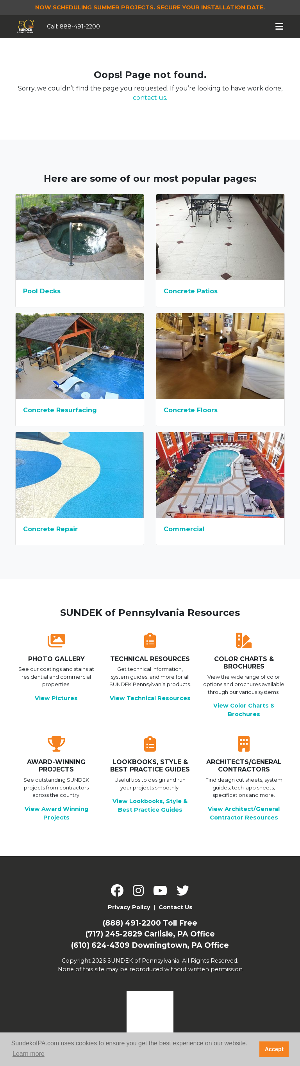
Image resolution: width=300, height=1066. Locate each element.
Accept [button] (274, 1049)
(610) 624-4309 (100, 945)
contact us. (150, 97)
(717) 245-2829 (114, 933)
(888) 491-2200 (132, 923)
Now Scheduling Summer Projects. (150, 7)
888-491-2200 (80, 26)
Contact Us (176, 907)
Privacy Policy (129, 907)
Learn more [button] (28, 1053)
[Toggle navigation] (279, 26)
